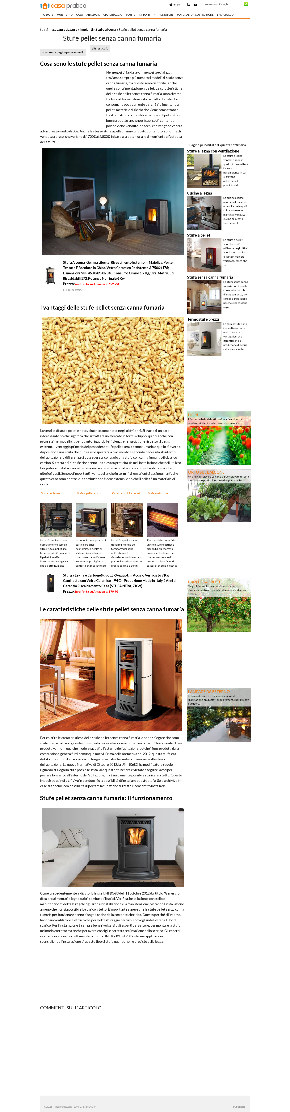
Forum (175, 4)
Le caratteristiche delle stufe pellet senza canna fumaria (112, 609)
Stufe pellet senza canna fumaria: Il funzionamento (106, 797)
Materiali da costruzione (195, 14)
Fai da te (47, 14)
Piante (130, 14)
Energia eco (225, 14)
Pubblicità (239, 1106)
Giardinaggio (112, 14)
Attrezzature (163, 14)
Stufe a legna (105, 29)
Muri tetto (65, 14)
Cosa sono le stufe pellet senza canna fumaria (98, 63)
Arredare (93, 14)
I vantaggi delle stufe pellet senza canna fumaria (102, 307)
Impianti (144, 14)
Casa (79, 14)
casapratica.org (65, 29)
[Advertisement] (84, 24)
